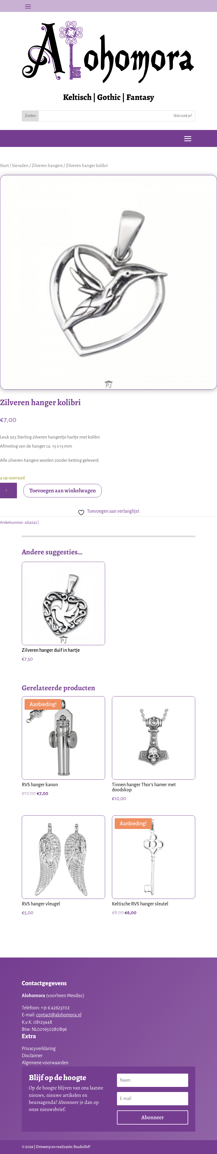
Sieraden (20, 165)
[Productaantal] (8, 491)
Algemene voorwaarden (45, 1062)
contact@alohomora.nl (58, 1015)
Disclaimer (32, 1055)
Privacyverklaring (39, 1048)
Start (4, 165)
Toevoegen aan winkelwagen (62, 490)
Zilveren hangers (47, 165)
